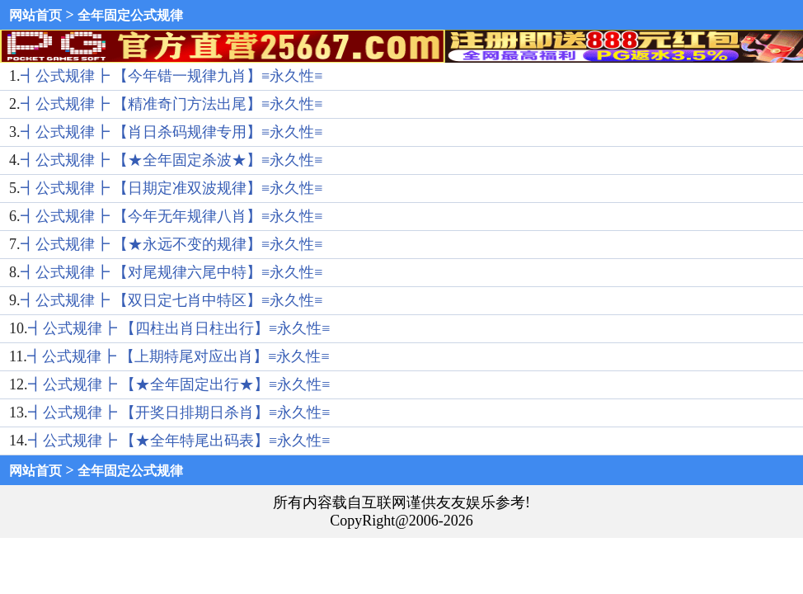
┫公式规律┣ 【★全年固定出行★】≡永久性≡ (179, 384)
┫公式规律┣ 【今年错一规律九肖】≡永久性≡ (172, 76)
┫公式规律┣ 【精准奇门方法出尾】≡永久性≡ (172, 104)
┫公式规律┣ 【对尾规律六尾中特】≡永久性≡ (172, 272)
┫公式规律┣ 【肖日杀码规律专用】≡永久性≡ (172, 132)
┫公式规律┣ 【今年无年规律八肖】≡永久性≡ (172, 216)
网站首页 (35, 15)
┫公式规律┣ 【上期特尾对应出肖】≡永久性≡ (178, 356)
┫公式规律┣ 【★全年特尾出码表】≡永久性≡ (179, 440)
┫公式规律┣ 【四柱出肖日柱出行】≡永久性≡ (179, 328)
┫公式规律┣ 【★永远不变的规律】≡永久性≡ (172, 244)
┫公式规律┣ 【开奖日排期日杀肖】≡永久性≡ (179, 412)
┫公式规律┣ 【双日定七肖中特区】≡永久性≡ (172, 300)
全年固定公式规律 (130, 15)
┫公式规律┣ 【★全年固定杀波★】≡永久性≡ (172, 160)
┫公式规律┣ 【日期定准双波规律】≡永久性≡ (172, 188)
